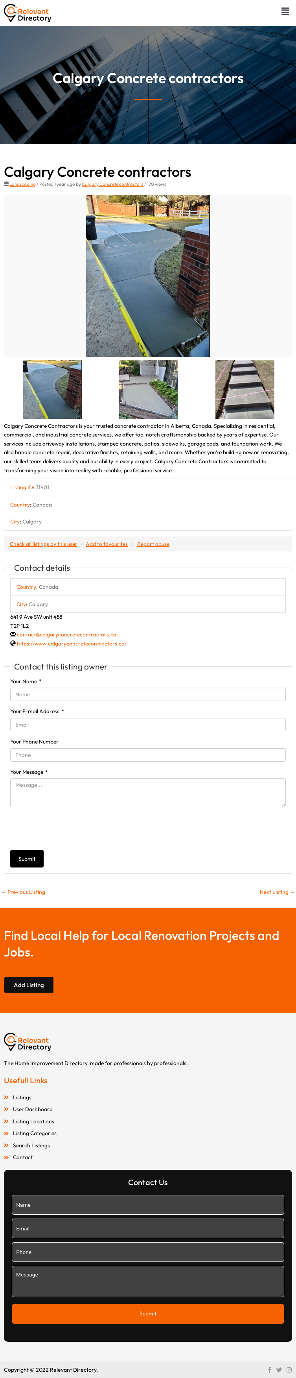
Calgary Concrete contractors (112, 184)
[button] (285, 11)
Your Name (26, 681)
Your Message (29, 771)
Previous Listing (23, 891)
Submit (26, 858)
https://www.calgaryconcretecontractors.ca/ (72, 643)
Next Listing (277, 891)
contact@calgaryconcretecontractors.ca (66, 634)
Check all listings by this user (43, 544)
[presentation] (70, 828)
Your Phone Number (34, 741)
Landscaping (22, 184)
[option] (148, 276)
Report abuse (153, 544)
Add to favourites (107, 544)
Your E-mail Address (37, 711)
